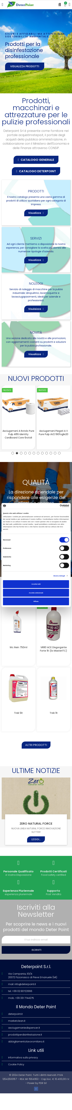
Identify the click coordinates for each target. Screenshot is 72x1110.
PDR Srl (43, 1083)
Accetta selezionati (36, 593)
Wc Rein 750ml (18, 647)
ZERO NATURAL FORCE (36, 823)
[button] (36, 160)
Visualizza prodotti (24, 66)
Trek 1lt (54, 713)
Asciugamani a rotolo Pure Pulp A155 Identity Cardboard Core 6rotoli (18, 434)
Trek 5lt (18, 713)
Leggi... (36, 839)
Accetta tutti (35, 584)
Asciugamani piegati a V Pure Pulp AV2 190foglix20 (53, 432)
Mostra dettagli (59, 576)
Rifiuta (36, 601)
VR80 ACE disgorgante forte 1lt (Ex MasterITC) (53, 649)
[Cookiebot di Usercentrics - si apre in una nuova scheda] (54, 506)
